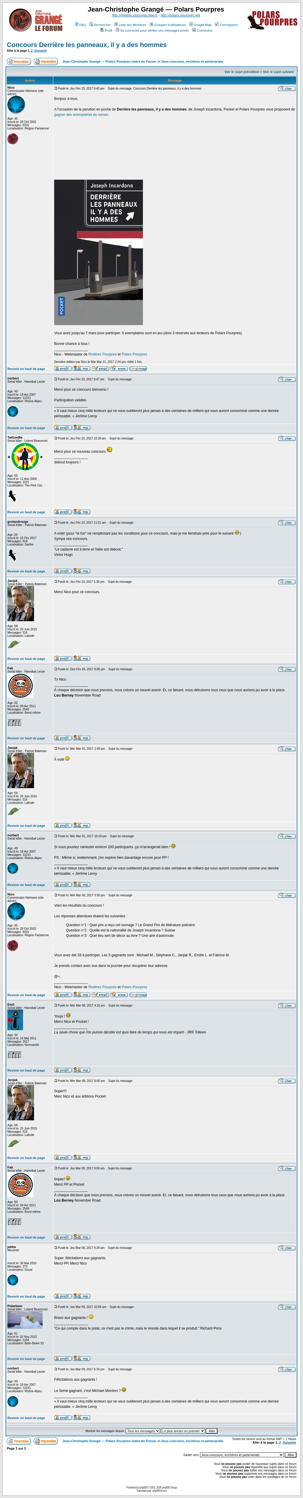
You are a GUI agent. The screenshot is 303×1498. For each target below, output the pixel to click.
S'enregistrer (226, 25)
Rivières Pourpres (102, 354)
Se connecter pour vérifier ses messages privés (152, 30)
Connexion (202, 30)
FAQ (80, 25)
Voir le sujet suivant (278, 72)
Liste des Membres (130, 25)
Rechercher (100, 25)
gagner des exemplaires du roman (81, 115)
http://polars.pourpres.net (180, 15)
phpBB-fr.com (159, 1490)
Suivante (40, 50)
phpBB (143, 1487)
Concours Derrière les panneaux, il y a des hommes (87, 44)
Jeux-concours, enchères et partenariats (192, 61)
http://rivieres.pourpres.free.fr (134, 15)
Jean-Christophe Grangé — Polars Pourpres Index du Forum (109, 61)
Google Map (200, 25)
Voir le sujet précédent (241, 72)
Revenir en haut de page (26, 369)
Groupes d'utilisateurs (168, 25)
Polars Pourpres (134, 354)
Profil (106, 30)
